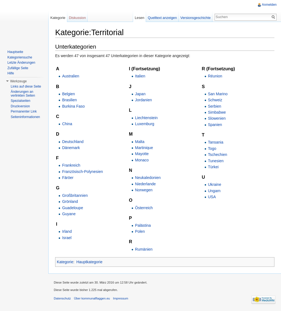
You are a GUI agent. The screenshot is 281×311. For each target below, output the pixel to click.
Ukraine (214, 184)
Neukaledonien (148, 177)
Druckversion (20, 106)
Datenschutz (62, 298)
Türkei (213, 167)
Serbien (214, 106)
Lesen (139, 18)
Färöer (67, 177)
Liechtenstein (146, 118)
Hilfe (10, 73)
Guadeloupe (72, 208)
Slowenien (217, 118)
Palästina (143, 225)
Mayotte (142, 154)
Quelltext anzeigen (162, 18)
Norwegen (144, 190)
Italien (140, 76)
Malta (139, 141)
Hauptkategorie (89, 262)
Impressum (120, 298)
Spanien (215, 124)
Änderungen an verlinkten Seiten (23, 93)
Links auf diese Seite (26, 86)
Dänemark (71, 147)
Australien (70, 76)
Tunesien (216, 161)
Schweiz (215, 100)
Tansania (215, 142)
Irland (67, 231)
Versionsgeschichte (195, 18)
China (67, 124)
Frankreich (71, 165)
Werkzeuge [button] (18, 81)
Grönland (70, 201)
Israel (66, 238)
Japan (140, 94)
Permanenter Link (24, 111)
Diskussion (77, 18)
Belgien (68, 94)
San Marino (218, 94)
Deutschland (72, 141)
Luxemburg (144, 124)
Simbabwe (217, 112)
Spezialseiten (20, 101)
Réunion (215, 76)
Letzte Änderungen (21, 63)
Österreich (144, 208)
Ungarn (214, 191)
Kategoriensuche (19, 57)
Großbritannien (75, 195)
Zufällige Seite (17, 68)
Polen (140, 231)
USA (212, 197)
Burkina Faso (73, 106)
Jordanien (143, 100)
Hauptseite (15, 52)
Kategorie (65, 262)
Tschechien (217, 154)
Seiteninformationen (25, 117)
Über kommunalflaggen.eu (92, 298)
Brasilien (69, 100)
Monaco (142, 160)
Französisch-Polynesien (82, 171)
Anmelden (269, 5)
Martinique (144, 147)
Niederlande (145, 184)
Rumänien (144, 249)
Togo (212, 148)
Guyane (68, 214)
